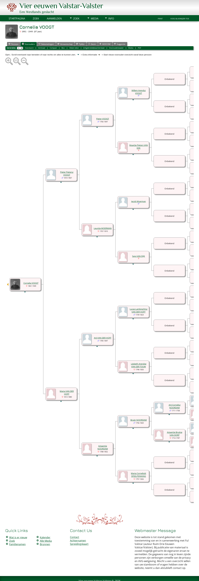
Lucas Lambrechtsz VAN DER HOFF (138, 301)
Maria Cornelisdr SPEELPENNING (138, 465)
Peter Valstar (100, 577)
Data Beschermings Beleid (118, 577)
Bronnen (45, 535)
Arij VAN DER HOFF (102, 328)
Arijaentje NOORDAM (102, 438)
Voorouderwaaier (116, 38)
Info (111, 9)
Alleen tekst (74, 38)
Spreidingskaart (79, 534)
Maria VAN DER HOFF (67, 383)
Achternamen (78, 531)
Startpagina (17, 9)
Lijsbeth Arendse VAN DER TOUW (138, 356)
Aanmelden (54, 9)
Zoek (76, 9)
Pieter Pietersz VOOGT (66, 164)
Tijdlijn (80, 34)
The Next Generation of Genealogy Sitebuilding (90, 574)
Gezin (92, 34)
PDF (139, 38)
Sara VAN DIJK (138, 246)
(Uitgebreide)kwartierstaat (93, 38)
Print (160, 9)
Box (63, 38)
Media (94, 9)
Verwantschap (64, 34)
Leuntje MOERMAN (103, 219)
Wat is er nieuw (18, 528)
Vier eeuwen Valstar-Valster (95, 571)
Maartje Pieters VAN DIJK (138, 137)
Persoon (13, 34)
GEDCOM (104, 34)
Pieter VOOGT (102, 109)
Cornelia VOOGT (30, 273)
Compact (53, 38)
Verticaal (41, 38)
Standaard (29, 38)
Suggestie (119, 34)
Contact (74, 527)
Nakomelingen (46, 34)
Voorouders (28, 34)
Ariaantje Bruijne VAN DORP (174, 424)
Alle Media (46, 531)
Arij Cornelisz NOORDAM (174, 397)
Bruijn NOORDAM (138, 410)
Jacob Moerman (138, 192)
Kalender (45, 528)
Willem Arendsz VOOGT (139, 82)
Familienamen (17, 535)
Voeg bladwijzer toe (179, 9)
